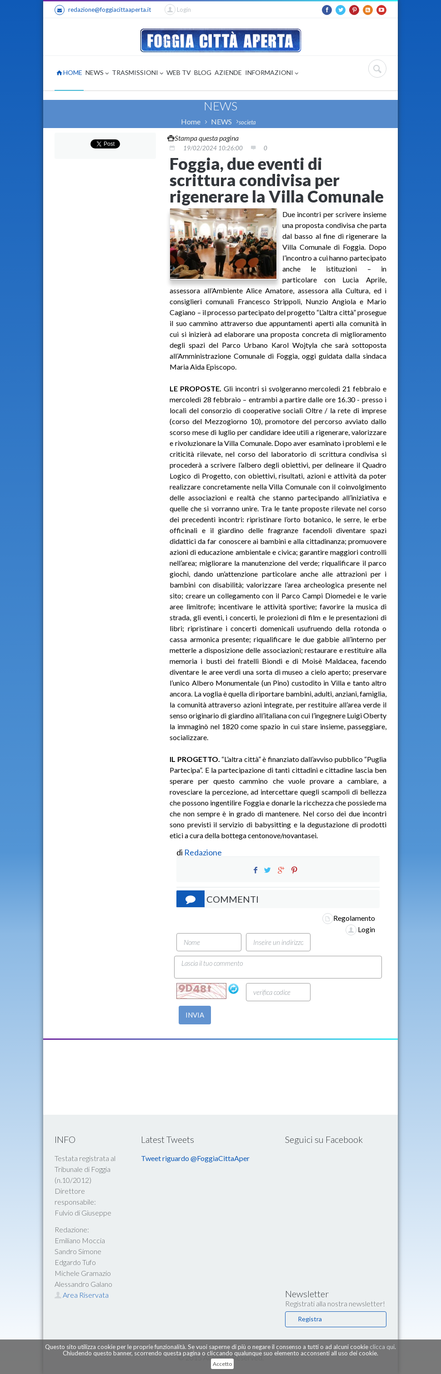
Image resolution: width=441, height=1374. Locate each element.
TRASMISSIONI (137, 73)
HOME (69, 72)
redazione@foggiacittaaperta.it (103, 10)
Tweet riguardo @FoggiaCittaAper (195, 1158)
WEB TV (178, 72)
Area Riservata (82, 1294)
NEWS (97, 73)
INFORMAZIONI (271, 73)
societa (247, 122)
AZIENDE (228, 72)
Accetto (222, 1363)
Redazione (203, 852)
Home (190, 121)
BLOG (202, 72)
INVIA (194, 1015)
